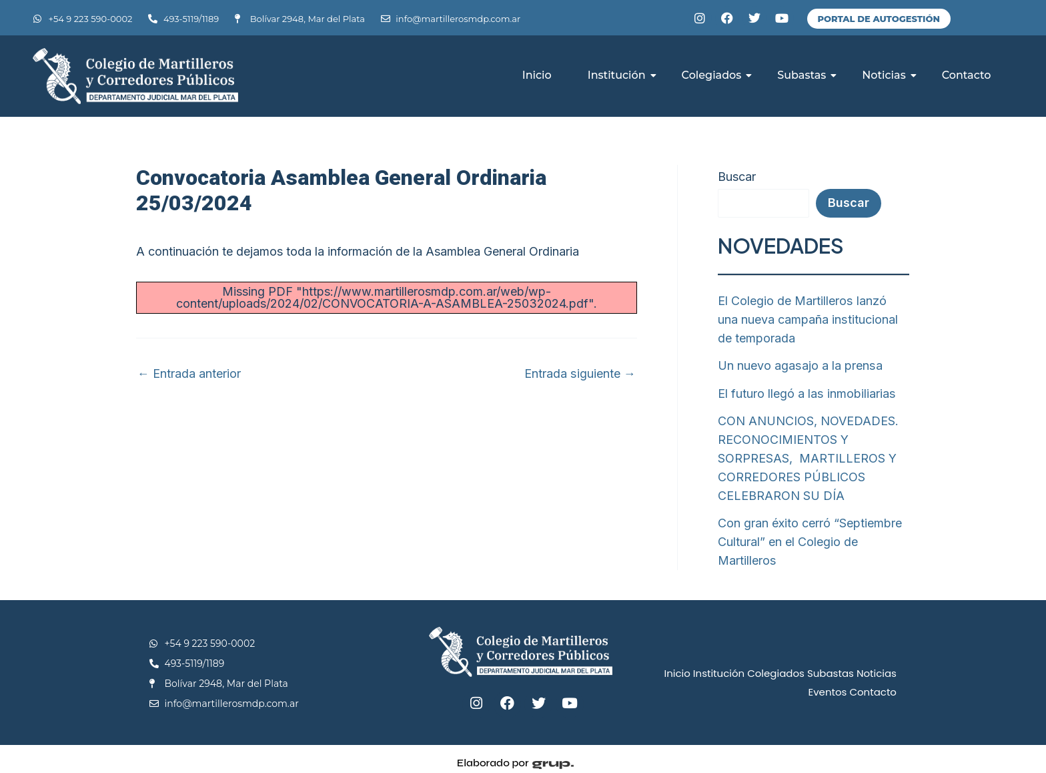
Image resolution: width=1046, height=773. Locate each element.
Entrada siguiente (580, 374)
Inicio (537, 75)
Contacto (966, 75)
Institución (621, 75)
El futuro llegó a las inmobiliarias (806, 391)
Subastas (806, 75)
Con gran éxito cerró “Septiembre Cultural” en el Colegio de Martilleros (810, 535)
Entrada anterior (189, 374)
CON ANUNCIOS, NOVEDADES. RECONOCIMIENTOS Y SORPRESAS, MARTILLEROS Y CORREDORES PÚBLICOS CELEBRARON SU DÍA (808, 454)
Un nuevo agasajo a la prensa (799, 363)
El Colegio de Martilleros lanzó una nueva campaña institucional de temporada (813, 319)
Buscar (737, 177)
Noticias (888, 75)
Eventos (827, 683)
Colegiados (716, 75)
